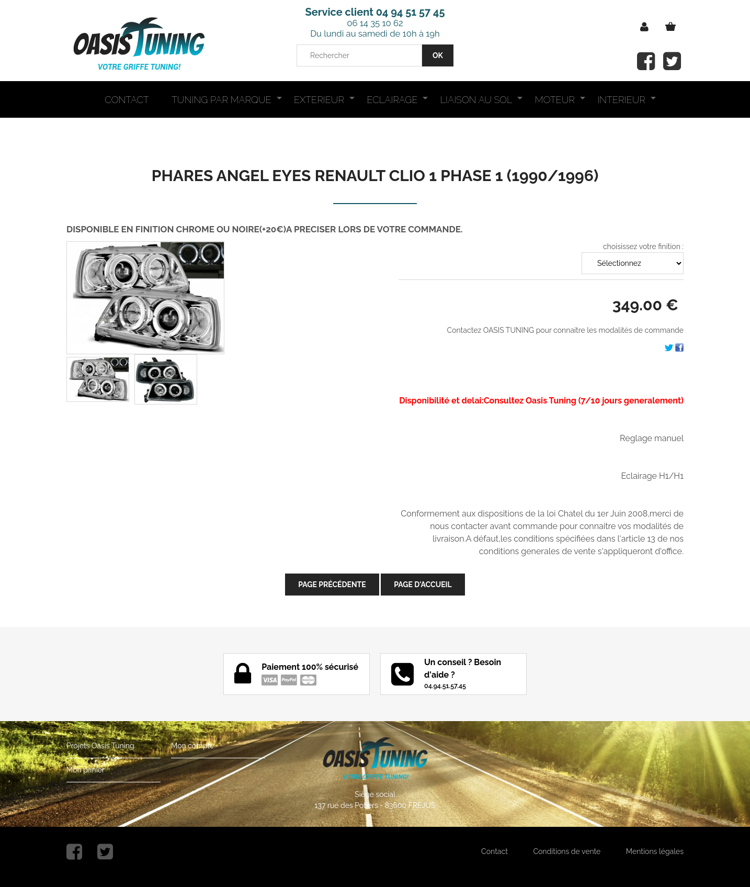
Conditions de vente (566, 851)
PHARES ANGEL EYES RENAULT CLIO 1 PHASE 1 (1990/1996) (375, 175)
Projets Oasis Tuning (100, 746)
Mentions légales (655, 851)
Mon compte (192, 746)
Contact (494, 851)
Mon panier (85, 770)
